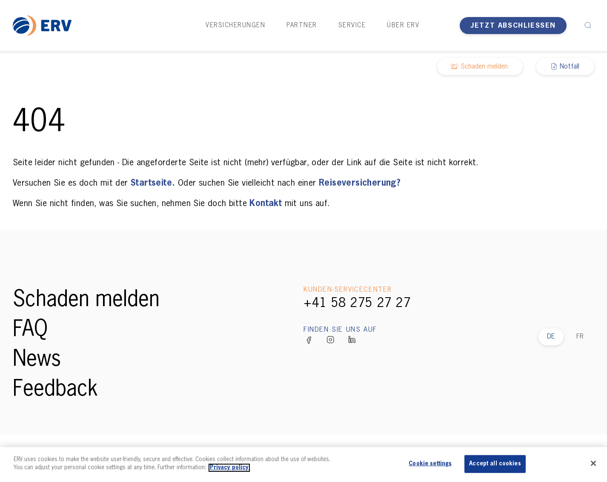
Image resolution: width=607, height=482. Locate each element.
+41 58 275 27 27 (357, 303)
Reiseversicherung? (360, 183)
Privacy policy (229, 468)
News (37, 359)
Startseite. (153, 183)
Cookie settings (430, 464)
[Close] (593, 463)
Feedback (55, 389)
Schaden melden (86, 300)
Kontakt (265, 203)
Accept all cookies (495, 464)
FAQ (30, 330)
